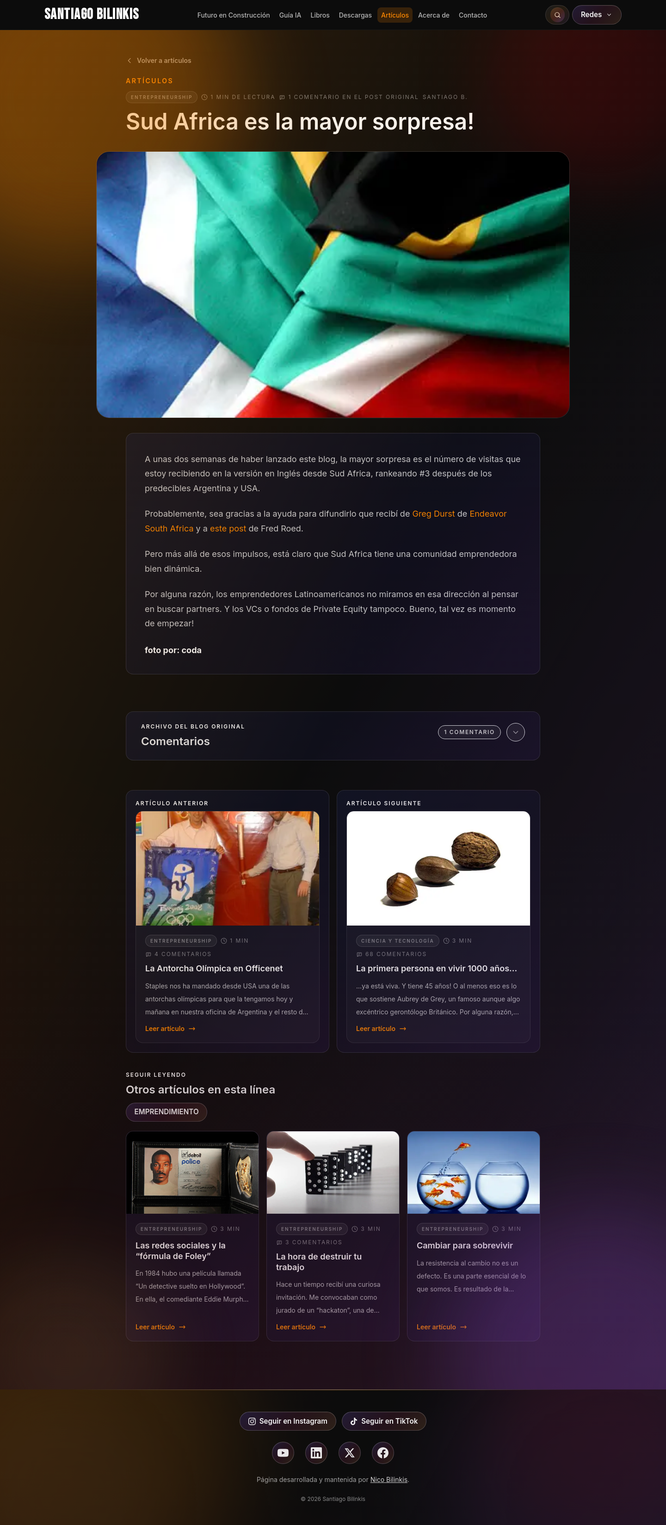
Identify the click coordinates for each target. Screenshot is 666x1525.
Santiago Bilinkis (91, 15)
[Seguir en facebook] (383, 1453)
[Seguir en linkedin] (316, 1453)
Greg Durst (433, 514)
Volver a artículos (158, 60)
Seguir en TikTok (384, 1421)
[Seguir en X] (350, 1453)
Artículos (395, 15)
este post (228, 528)
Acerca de (434, 15)
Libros (319, 15)
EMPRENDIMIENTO (167, 1111)
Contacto (473, 15)
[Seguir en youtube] (283, 1453)
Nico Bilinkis (388, 1479)
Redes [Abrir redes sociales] (597, 14)
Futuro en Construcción (233, 15)
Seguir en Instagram (287, 1421)
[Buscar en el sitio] (557, 15)
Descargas (355, 15)
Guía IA (290, 15)
